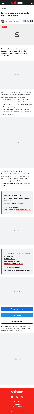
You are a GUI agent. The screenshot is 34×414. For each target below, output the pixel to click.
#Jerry (13, 198)
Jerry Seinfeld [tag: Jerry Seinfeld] (13, 326)
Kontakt (17, 402)
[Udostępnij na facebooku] (24, 21)
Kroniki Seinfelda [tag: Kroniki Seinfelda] (23, 326)
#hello (18, 198)
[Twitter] (17, 397)
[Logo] (17, 391)
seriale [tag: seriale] (9, 330)
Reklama (17, 404)
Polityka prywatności (17, 406)
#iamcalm (7, 201)
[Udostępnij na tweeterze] (28, 21)
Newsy (10, 7)
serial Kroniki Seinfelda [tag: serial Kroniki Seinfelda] (20, 328)
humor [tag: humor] (7, 326)
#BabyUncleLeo (9, 258)
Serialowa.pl (4, 7)
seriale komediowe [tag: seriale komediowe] (16, 330)
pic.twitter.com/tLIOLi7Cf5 (13, 263)
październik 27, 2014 (23, 210)
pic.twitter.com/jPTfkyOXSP (14, 203)
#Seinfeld (7, 198)
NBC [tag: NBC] (6, 328)
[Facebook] (12, 397)
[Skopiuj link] (31, 21)
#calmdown (25, 198)
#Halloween (21, 196)
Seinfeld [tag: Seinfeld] (10, 328)
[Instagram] (22, 397)
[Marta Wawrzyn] (14, 20)
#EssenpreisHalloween (12, 261)
